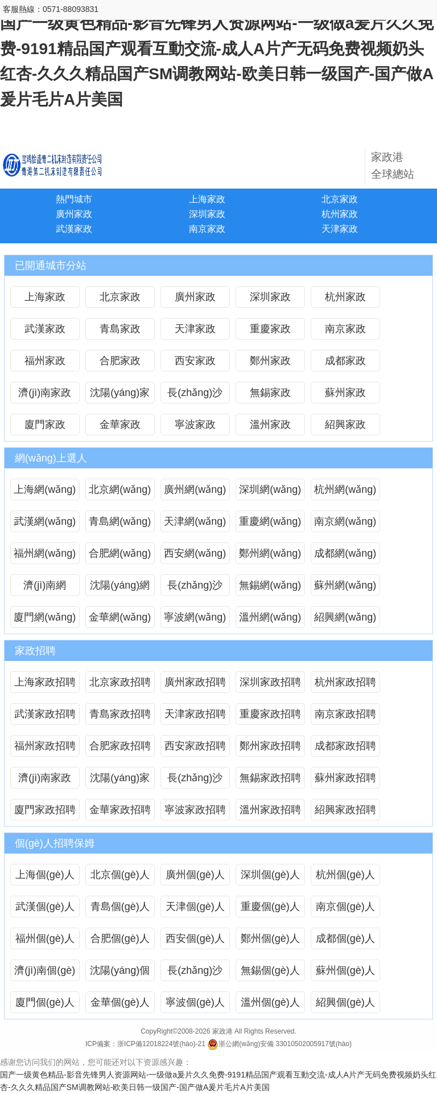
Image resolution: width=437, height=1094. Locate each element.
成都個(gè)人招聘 (345, 941)
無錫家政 (270, 392)
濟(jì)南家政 (44, 392)
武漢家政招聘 (45, 714)
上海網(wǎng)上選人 (45, 492)
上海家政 (207, 199)
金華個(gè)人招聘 (120, 1005)
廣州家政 (74, 214)
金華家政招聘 (120, 809)
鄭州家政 (270, 360)
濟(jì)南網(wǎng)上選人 (45, 587)
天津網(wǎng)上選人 (195, 524)
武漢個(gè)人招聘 (45, 909)
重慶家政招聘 (270, 714)
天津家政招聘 (195, 714)
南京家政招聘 (345, 714)
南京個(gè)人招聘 (345, 909)
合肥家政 (120, 360)
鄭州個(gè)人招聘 (270, 941)
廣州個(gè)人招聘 (195, 877)
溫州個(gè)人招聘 (270, 1005)
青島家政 (120, 328)
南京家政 (207, 229)
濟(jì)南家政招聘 (44, 780)
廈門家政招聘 (45, 809)
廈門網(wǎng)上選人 (45, 619)
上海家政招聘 (45, 682)
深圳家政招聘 (270, 682)
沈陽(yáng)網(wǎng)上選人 (120, 587)
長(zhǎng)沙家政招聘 (194, 780)
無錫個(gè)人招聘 (270, 973)
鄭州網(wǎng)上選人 (270, 556)
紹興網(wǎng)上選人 (345, 619)
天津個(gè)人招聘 (195, 909)
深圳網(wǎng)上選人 (270, 492)
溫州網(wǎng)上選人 (270, 619)
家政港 (222, 1031)
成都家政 (345, 360)
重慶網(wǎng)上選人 (270, 524)
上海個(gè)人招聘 (45, 877)
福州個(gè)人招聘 (45, 941)
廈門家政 (44, 424)
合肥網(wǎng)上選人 (120, 556)
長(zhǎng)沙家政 (194, 395)
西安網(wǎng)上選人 (195, 556)
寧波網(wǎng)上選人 (195, 619)
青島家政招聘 (120, 714)
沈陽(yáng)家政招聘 (120, 780)
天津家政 (339, 229)
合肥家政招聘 (120, 746)
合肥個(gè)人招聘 (120, 941)
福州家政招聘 (45, 746)
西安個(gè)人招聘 (195, 941)
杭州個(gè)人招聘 (345, 877)
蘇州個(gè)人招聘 (345, 973)
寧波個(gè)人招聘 (195, 1005)
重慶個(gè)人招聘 (270, 909)
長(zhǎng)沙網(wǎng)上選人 (195, 587)
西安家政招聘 (195, 746)
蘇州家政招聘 (345, 777)
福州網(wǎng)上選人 (45, 556)
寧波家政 (195, 424)
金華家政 (120, 424)
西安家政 (195, 360)
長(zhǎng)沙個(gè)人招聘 (195, 973)
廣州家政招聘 (195, 682)
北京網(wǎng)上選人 (120, 492)
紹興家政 (345, 424)
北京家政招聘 (120, 682)
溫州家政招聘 (270, 809)
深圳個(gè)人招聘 (270, 877)
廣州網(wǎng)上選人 (195, 492)
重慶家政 (270, 328)
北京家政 (339, 199)
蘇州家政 (345, 392)
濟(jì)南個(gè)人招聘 (44, 973)
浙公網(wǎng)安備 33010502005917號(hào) (279, 1044)
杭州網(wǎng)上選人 (345, 492)
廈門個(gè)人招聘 (45, 1005)
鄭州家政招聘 (270, 746)
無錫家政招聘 (270, 777)
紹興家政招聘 (345, 809)
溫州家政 (270, 424)
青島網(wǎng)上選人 (120, 524)
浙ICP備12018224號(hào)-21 (161, 1044)
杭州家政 (339, 214)
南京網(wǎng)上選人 (345, 524)
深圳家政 (207, 214)
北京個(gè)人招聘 (120, 877)
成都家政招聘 (345, 746)
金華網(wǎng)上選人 (120, 619)
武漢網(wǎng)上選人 (45, 524)
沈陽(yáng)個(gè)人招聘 (120, 973)
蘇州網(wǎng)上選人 (345, 587)
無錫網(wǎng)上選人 (270, 587)
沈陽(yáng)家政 (120, 395)
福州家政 (44, 360)
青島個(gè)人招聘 (120, 909)
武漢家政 (74, 229)
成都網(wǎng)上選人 (345, 556)
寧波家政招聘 (195, 809)
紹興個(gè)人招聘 (345, 1005)
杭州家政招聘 (345, 682)
